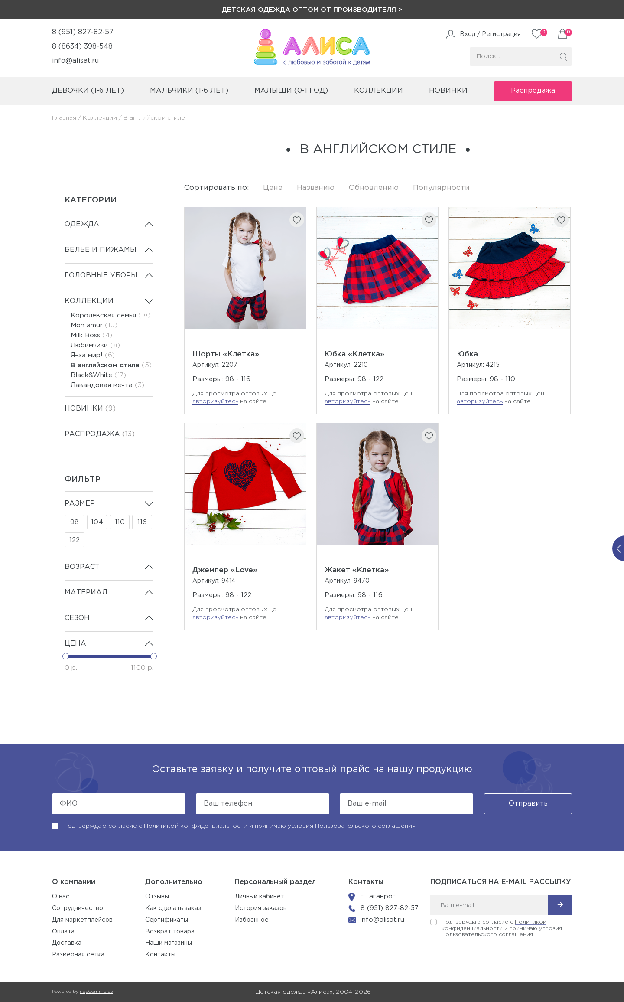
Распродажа (533, 91)
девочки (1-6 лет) (88, 91)
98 (74, 522)
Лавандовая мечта (107, 385)
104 (97, 522)
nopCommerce (96, 992)
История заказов (261, 908)
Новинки (448, 91)
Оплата (63, 931)
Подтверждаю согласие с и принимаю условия (239, 826)
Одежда (82, 224)
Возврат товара (170, 931)
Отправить (528, 803)
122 (74, 540)
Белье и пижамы (100, 250)
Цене (273, 188)
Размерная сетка (78, 954)
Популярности (441, 188)
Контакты (160, 954)
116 (142, 522)
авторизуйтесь (215, 401)
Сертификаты (166, 920)
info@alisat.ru (75, 61)
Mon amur (94, 325)
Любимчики (95, 345)
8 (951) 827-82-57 (83, 32)
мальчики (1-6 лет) (189, 91)
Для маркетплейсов (82, 920)
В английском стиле (111, 365)
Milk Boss (91, 335)
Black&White (98, 375)
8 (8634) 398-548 (82, 46)
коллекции (378, 91)
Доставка (66, 943)
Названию (316, 188)
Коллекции (100, 118)
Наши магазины (168, 943)
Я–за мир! (93, 355)
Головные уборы (101, 275)
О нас (60, 896)
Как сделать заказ (173, 908)
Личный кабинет (259, 896)
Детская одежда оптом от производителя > (312, 10)
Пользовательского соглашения (365, 826)
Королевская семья (110, 315)
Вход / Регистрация (490, 34)
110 (120, 522)
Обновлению (374, 188)
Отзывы (157, 896)
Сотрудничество (77, 908)
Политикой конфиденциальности (195, 826)
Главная (64, 118)
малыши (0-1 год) (291, 91)
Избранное (252, 920)
